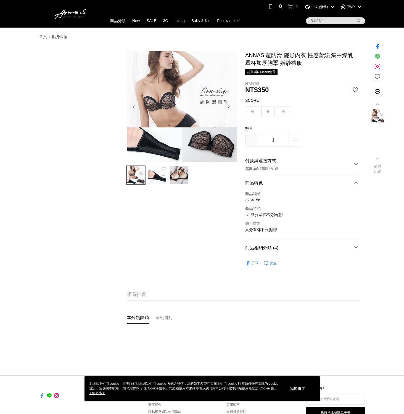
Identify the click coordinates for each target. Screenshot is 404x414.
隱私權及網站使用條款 (164, 412)
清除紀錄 (378, 168)
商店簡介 (155, 405)
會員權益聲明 (236, 412)
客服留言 (233, 405)
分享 (252, 263)
